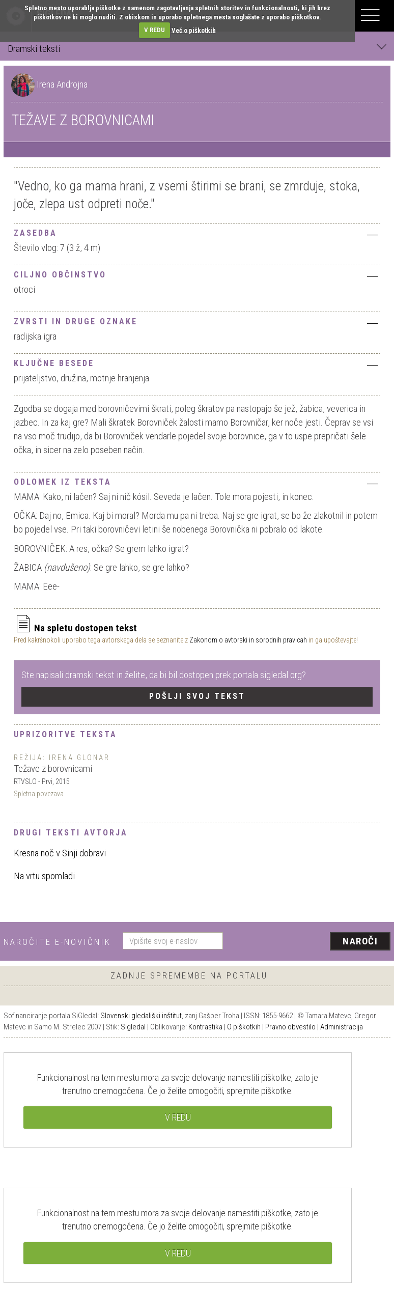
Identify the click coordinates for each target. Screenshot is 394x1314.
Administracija (341, 1026)
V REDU (154, 30)
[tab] (197, 232)
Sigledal (133, 1026)
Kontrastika (205, 1026)
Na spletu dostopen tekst (75, 628)
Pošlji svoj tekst (197, 696)
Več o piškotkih (194, 30)
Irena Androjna (62, 84)
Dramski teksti (197, 48)
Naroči (360, 941)
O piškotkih (244, 1026)
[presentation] (310, 942)
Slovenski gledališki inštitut (141, 1015)
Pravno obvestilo (290, 1026)
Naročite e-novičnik (57, 942)
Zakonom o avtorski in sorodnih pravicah (248, 640)
